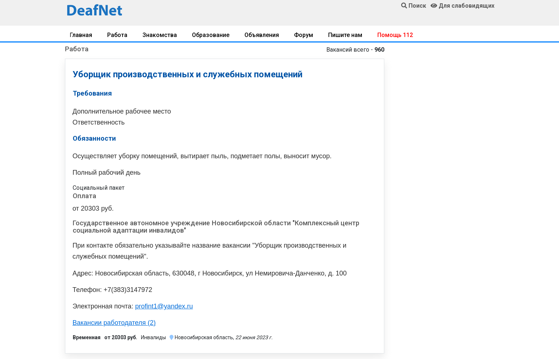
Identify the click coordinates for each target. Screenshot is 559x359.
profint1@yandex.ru (164, 306)
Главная (81, 35)
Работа (117, 35)
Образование (210, 35)
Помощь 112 (395, 35)
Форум (303, 35)
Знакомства (159, 35)
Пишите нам (345, 35)
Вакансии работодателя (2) (114, 322)
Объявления (261, 35)
